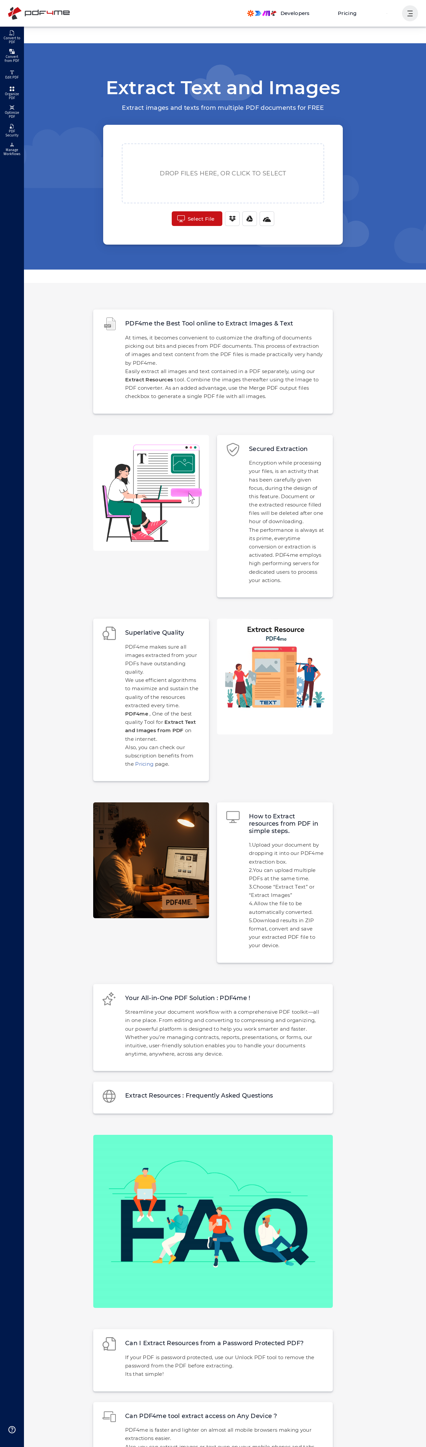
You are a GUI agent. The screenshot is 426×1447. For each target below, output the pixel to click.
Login (387, 13)
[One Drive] (266, 218)
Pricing (351, 13)
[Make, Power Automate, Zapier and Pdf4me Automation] (285, 13)
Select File (195, 218)
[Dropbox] (231, 218)
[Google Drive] (248, 218)
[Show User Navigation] (410, 13)
